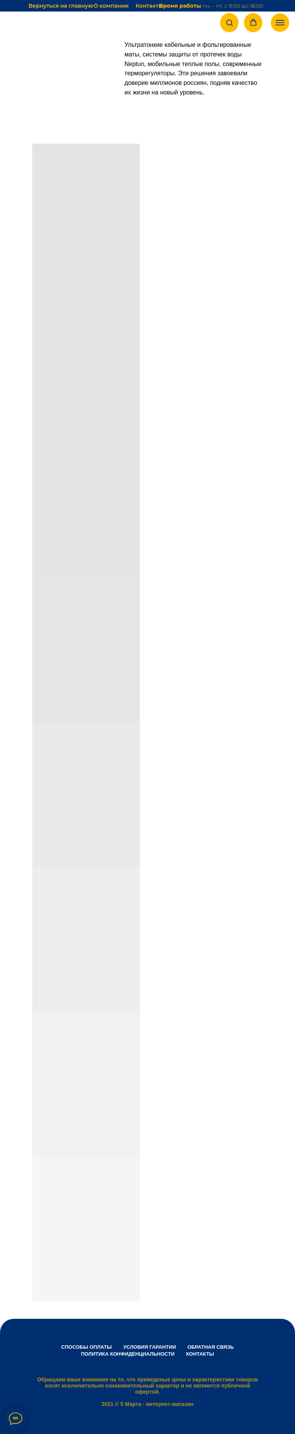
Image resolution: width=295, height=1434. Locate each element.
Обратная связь (210, 1347)
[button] (229, 22)
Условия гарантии (149, 1347)
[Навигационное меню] (280, 22)
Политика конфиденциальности (128, 1354)
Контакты (149, 5)
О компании (111, 5)
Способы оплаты (86, 1347)
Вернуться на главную (60, 5)
